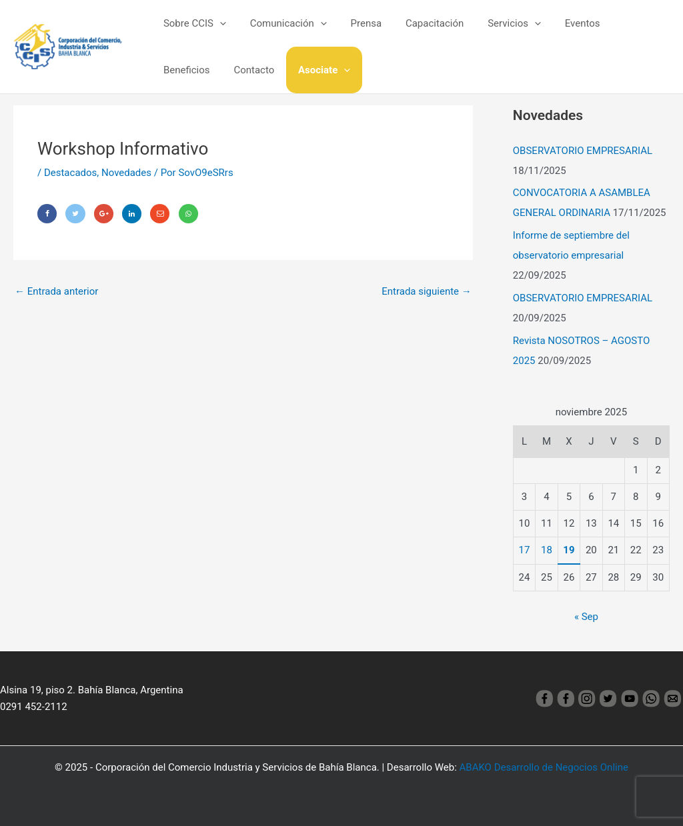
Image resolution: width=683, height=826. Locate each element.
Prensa (356, 23)
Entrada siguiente (427, 291)
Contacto (181, 70)
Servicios (497, 23)
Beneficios (622, 23)
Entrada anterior (56, 291)
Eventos (561, 23)
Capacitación (421, 23)
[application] (217, 23)
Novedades (126, 173)
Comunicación (282, 23)
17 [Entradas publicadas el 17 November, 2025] (524, 550)
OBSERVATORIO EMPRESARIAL (582, 151)
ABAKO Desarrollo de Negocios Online (544, 767)
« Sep (586, 617)
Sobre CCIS (192, 23)
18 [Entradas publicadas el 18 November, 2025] (546, 550)
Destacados (70, 173)
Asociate (248, 70)
